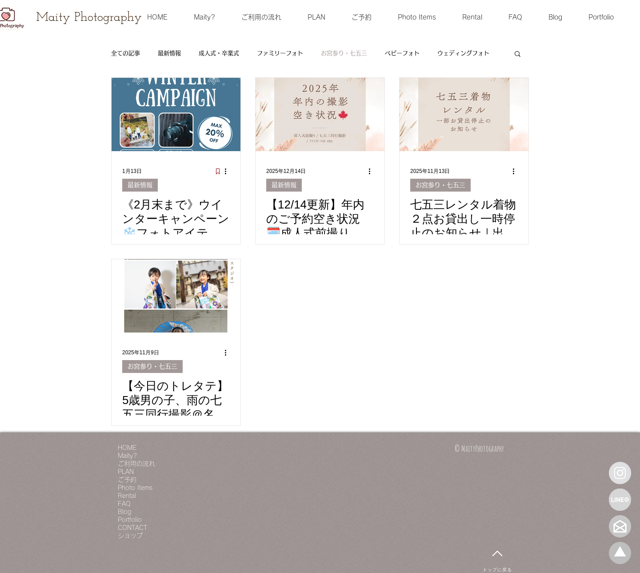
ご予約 (127, 480)
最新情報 (169, 53)
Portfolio (130, 520)
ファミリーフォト (280, 53)
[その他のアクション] (228, 171)
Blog (124, 512)
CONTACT (132, 528)
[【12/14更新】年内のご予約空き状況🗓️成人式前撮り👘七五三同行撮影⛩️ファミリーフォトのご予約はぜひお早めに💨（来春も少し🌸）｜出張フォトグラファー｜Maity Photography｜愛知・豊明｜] (320, 114)
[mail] (620, 526)
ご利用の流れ (136, 464)
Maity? (127, 456)
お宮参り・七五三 (344, 53)
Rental (127, 496)
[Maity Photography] (89, 17)
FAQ (124, 504)
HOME (127, 448)
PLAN (126, 472)
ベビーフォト (402, 53)
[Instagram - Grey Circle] (620, 473)
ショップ (130, 536)
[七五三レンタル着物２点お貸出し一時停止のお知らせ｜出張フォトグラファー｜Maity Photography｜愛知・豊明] (464, 114)
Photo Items (135, 488)
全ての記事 (125, 53)
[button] (517, 54)
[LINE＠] (620, 500)
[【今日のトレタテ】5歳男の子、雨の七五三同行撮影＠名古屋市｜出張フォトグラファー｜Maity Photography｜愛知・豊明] (176, 296)
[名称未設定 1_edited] (620, 553)
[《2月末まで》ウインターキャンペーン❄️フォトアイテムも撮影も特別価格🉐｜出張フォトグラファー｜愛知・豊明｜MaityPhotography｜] (176, 114)
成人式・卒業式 (219, 53)
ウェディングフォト (463, 53)
